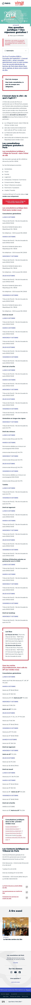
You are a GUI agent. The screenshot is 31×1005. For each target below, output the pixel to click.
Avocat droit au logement (13, 831)
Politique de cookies (15, 996)
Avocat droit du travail (12, 829)
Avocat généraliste (11, 826)
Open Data (5, 996)
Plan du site (25, 996)
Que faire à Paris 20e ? (15, 1001)
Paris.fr (28, 990)
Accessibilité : (20, 994)
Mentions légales (5, 994)
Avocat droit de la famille (13, 833)
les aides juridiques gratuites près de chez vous (15, 837)
